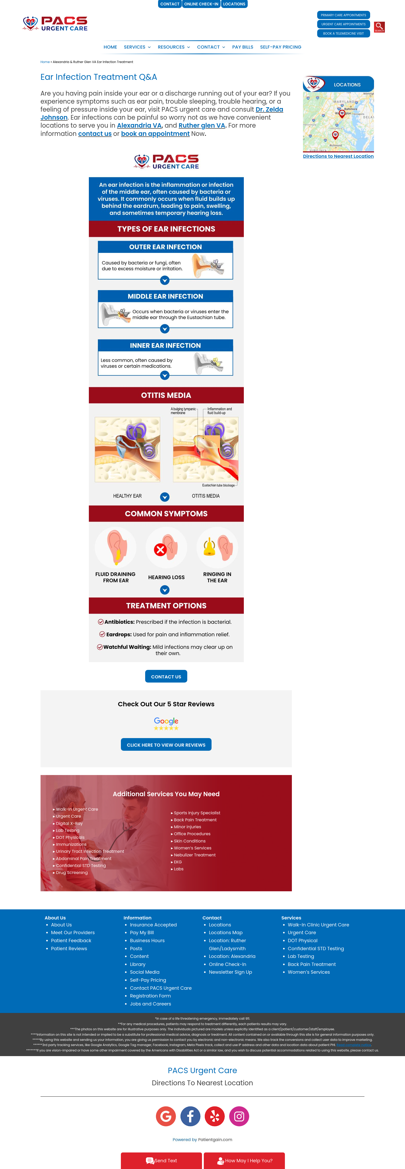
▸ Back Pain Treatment (194, 820)
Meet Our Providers (73, 932)
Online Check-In (227, 964)
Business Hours (147, 940)
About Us (61, 925)
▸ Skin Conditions (188, 841)
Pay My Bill (142, 932)
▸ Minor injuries (186, 827)
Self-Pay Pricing (148, 980)
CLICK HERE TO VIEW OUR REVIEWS (166, 745)
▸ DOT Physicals (69, 837)
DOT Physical (303, 940)
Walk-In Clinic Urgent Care (318, 925)
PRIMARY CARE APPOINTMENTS (343, 15)
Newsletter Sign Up (230, 972)
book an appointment (155, 133)
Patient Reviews (69, 948)
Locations (220, 925)
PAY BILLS (242, 47)
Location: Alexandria (232, 956)
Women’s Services (309, 972)
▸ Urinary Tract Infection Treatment (88, 851)
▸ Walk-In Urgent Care (75, 809)
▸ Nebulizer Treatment (193, 855)
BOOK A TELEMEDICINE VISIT (343, 33)
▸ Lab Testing (66, 830)
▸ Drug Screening (70, 873)
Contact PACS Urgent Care (161, 988)
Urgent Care (302, 932)
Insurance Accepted (153, 925)
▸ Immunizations (70, 844)
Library (137, 964)
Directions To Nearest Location (202, 1083)
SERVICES (134, 47)
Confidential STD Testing (316, 948)
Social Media (144, 972)
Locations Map (226, 932)
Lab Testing (301, 956)
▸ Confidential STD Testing (79, 866)
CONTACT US (166, 676)
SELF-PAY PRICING (280, 47)
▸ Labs (177, 869)
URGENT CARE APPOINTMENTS (344, 24)
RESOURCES (171, 47)
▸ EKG (176, 862)
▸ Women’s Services (191, 848)
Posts (136, 948)
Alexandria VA (139, 125)
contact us (95, 133)
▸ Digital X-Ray (68, 823)
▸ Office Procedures (191, 834)
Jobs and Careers (150, 1004)
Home (110, 47)
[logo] (55, 23)
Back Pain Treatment (312, 964)
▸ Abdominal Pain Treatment (82, 859)
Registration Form (150, 996)
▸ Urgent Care (67, 816)
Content (139, 956)
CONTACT (208, 47)
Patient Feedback (71, 940)
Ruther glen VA (202, 125)
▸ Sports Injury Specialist (195, 813)
